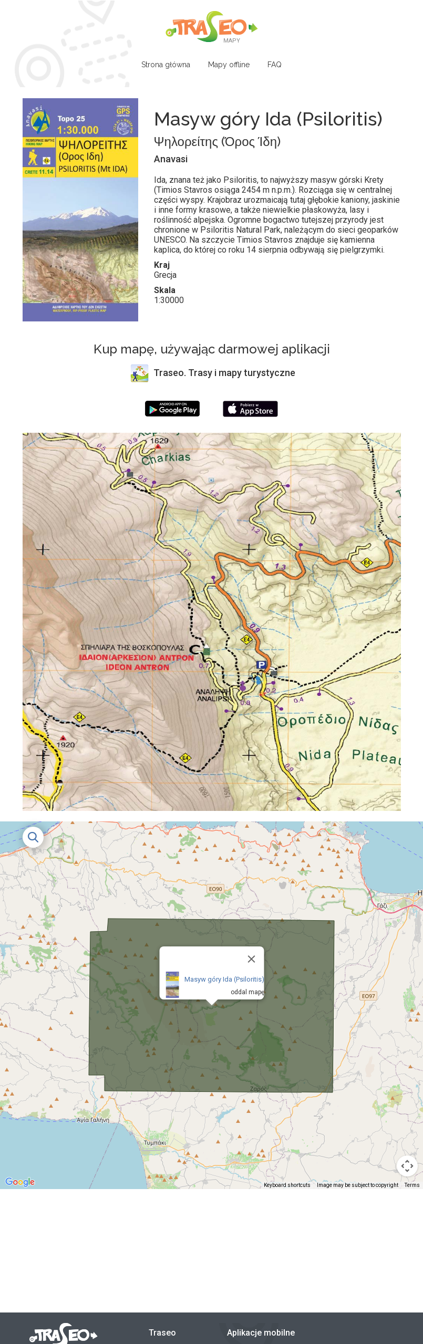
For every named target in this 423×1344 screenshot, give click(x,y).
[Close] (251, 959)
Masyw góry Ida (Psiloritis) (224, 979)
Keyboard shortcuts (287, 1185)
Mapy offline (229, 64)
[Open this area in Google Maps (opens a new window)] (20, 1182)
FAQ (274, 64)
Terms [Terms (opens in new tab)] (412, 1185)
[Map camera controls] (407, 1165)
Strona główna (165, 64)
